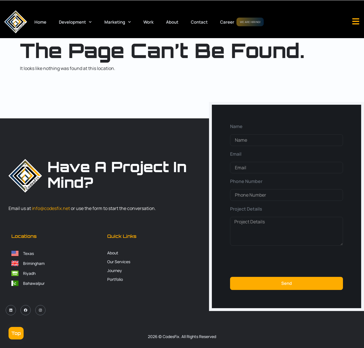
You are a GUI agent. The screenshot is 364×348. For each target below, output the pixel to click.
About (172, 22)
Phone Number (246, 181)
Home (40, 22)
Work (148, 22)
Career (227, 22)
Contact (199, 22)
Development (75, 22)
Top (16, 333)
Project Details (246, 209)
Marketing (117, 22)
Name (236, 126)
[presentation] (273, 261)
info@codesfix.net (51, 208)
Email (235, 154)
